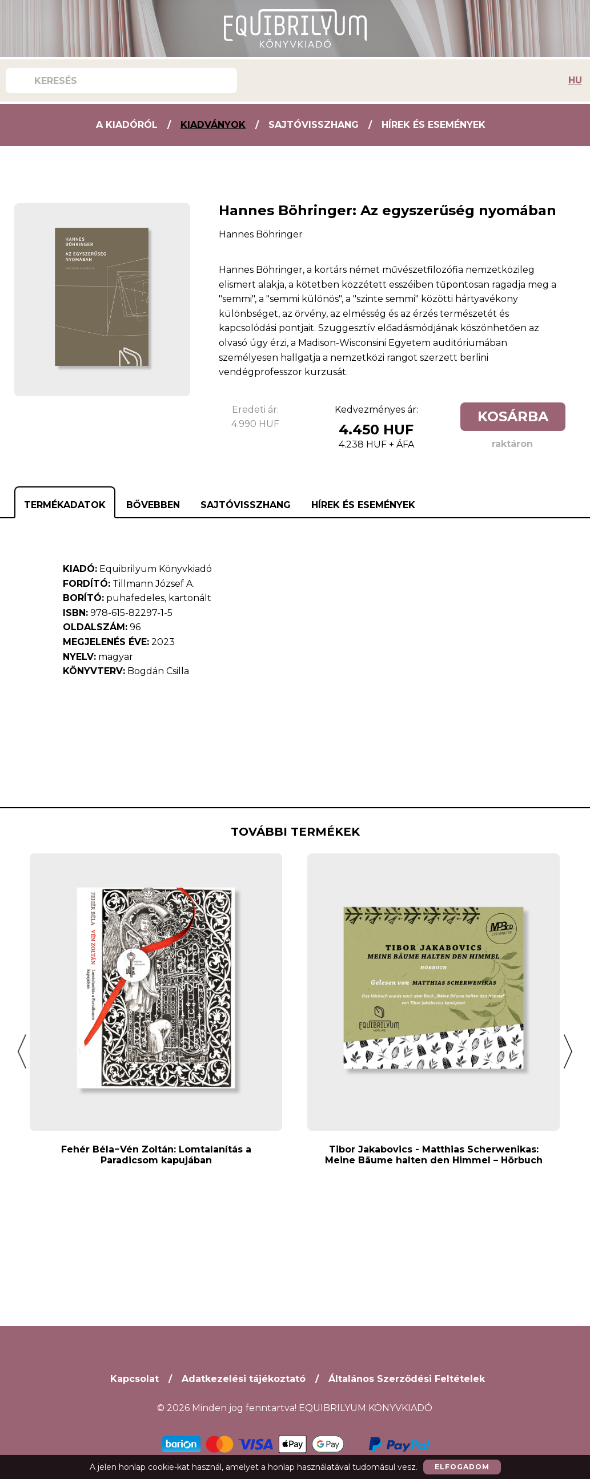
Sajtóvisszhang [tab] (245, 504)
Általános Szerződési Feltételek (406, 1378)
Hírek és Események (433, 124)
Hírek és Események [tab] (363, 504)
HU (575, 80)
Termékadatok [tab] (65, 504)
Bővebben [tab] (153, 504)
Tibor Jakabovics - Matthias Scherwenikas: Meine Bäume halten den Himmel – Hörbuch (434, 1155)
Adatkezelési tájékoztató (244, 1378)
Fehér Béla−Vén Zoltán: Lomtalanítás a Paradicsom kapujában (156, 1155)
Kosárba (512, 416)
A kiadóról (127, 124)
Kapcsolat (134, 1378)
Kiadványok (213, 124)
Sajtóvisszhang (313, 124)
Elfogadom (462, 1466)
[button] (22, 1051)
